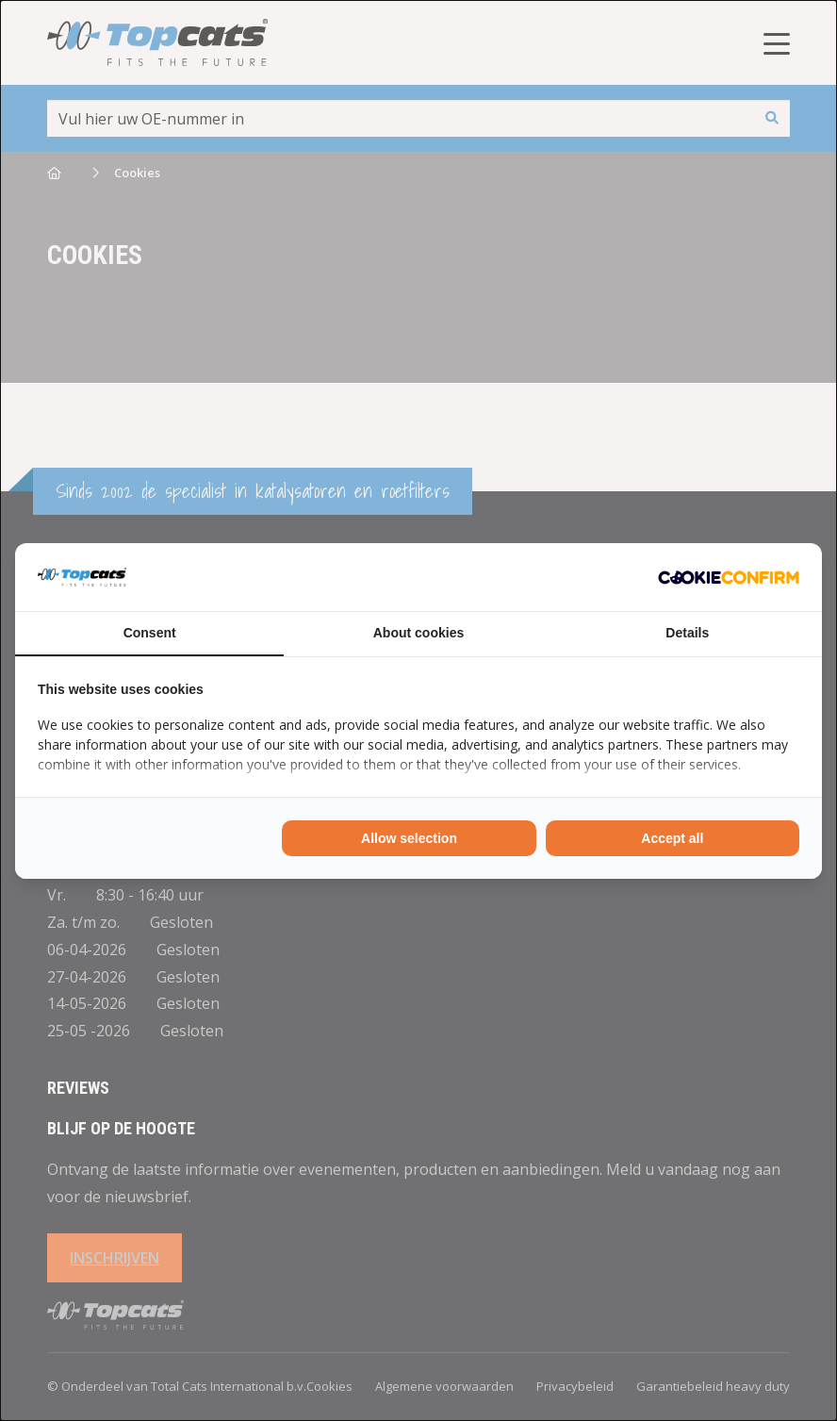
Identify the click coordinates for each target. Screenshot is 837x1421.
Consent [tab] (149, 632)
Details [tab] (687, 632)
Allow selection (409, 838)
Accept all (672, 838)
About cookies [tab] (418, 632)
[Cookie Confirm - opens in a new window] (728, 577)
